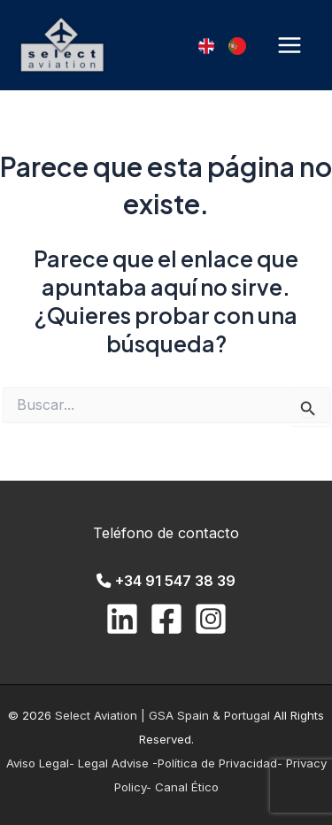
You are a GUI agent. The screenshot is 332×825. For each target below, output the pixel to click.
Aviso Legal (37, 763)
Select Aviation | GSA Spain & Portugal (164, 715)
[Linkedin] (122, 619)
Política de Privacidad (217, 763)
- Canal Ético (182, 787)
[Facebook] (166, 619)
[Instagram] (211, 619)
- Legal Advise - (113, 763)
